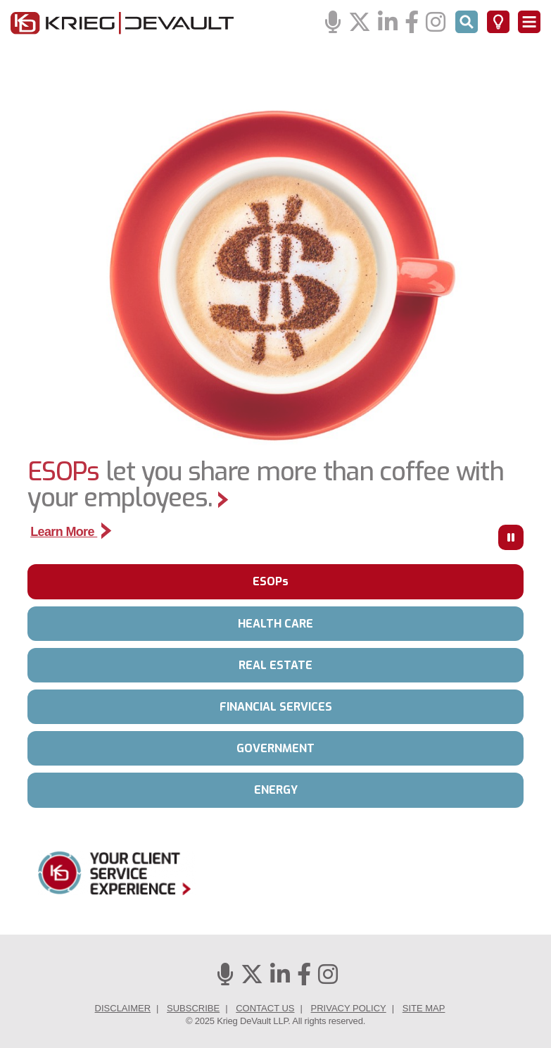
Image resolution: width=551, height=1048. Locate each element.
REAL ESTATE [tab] (275, 665)
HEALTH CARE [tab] (275, 623)
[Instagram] (435, 23)
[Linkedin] (388, 23)
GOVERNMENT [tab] (275, 748)
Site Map (424, 1008)
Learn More (71, 532)
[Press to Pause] (511, 537)
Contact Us (265, 1008)
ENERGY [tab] (276, 789)
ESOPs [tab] (271, 581)
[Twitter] (359, 23)
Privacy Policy (348, 1008)
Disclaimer (123, 1008)
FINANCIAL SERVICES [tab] (276, 706)
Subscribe (193, 1008)
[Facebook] (412, 23)
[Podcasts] (332, 23)
